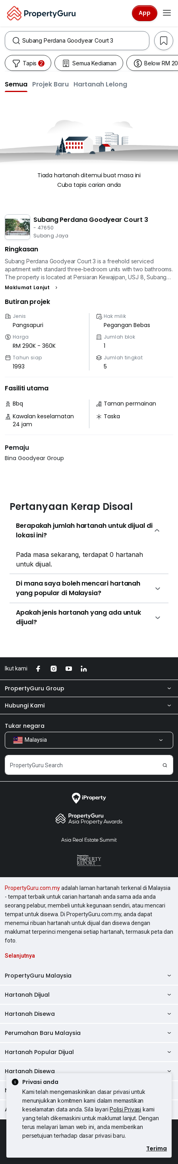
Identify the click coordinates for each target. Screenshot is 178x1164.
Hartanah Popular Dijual (89, 1052)
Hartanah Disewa (89, 1013)
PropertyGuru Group (89, 688)
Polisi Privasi (125, 1109)
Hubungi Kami (89, 705)
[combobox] (85, 40)
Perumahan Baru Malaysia (89, 1033)
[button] (16, 84)
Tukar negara (24, 726)
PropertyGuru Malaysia (89, 975)
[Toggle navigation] (167, 13)
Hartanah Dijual (89, 994)
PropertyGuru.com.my (32, 888)
